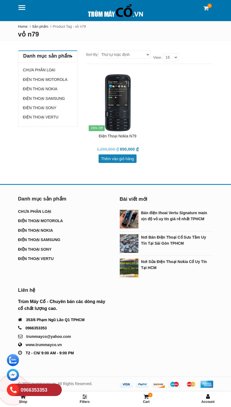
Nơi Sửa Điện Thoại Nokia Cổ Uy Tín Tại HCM (174, 264)
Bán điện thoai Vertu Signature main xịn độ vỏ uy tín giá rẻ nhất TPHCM (174, 216)
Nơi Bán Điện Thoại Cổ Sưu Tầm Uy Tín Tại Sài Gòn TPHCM (173, 240)
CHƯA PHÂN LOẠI (39, 70)
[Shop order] (124, 54)
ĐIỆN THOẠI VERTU (40, 117)
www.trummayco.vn (44, 345)
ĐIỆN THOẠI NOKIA (40, 89)
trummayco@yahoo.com (48, 336)
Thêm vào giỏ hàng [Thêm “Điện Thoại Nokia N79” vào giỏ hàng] (117, 159)
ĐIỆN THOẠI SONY (39, 108)
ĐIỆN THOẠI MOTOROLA (45, 79)
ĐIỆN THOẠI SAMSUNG (44, 98)
